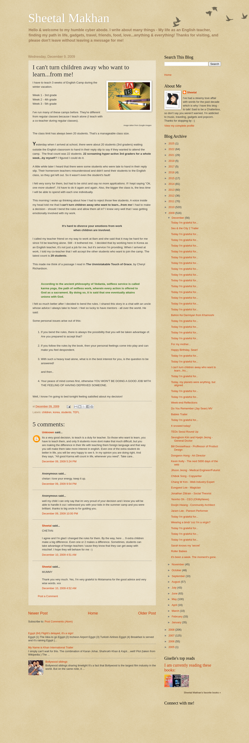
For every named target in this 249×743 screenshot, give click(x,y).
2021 (171, 155)
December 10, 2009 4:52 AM (59, 588)
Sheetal (47, 525)
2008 (171, 629)
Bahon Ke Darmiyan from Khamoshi (192, 315)
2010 (171, 207)
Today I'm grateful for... (184, 222)
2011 (171, 201)
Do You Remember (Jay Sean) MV (192, 408)
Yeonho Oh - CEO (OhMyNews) (190, 499)
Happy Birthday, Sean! (184, 349)
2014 (171, 183)
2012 (171, 195)
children (47, 412)
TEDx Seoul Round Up (184, 431)
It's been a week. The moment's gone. (194, 557)
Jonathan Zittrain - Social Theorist (191, 493)
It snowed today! (181, 425)
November (178, 564)
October (177, 570)
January (177, 622)
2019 (171, 160)
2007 (171, 635)
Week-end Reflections (184, 402)
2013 (171, 189)
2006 (171, 641)
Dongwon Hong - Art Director (188, 455)
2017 (171, 166)
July (174, 587)
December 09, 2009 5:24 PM (59, 461)
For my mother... (181, 344)
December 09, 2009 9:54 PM (59, 483)
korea (56, 412)
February (177, 616)
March (176, 610)
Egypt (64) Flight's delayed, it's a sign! (51, 633)
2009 (171, 213)
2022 (171, 149)
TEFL (76, 412)
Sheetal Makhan (69, 18)
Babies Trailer (179, 414)
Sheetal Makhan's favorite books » (202, 692)
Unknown (48, 432)
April (175, 605)
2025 (171, 143)
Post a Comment (48, 596)
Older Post (147, 613)
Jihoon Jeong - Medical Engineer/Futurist (195, 470)
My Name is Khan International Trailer (50, 647)
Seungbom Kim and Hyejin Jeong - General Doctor (192, 439)
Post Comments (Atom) (59, 621)
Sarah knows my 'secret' (185, 545)
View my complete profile (179, 125)
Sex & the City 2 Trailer (185, 228)
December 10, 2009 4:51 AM (59, 554)
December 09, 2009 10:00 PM (60, 513)
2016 (171, 172)
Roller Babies (179, 551)
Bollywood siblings (56, 661)
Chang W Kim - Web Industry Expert (192, 481)
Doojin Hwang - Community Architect (193, 504)
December (178, 217)
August (176, 581)
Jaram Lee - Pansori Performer (189, 510)
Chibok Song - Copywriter (186, 476)
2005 (171, 647)
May (175, 599)
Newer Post (38, 613)
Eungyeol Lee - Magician (186, 487)
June (175, 593)
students (66, 412)
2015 (171, 178)
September (179, 576)
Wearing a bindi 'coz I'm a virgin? (190, 522)
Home (93, 613)
